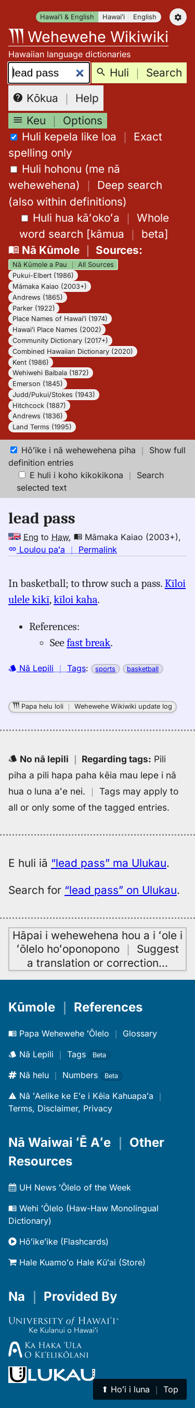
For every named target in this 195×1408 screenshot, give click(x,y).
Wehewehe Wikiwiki (88, 37)
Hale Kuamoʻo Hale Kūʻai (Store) (77, 1262)
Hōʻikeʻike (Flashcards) (58, 1241)
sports (105, 669)
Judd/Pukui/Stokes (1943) (53, 394)
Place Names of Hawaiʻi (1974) (60, 318)
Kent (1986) (30, 362)
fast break (88, 642)
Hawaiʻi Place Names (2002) (57, 329)
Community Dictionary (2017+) (60, 340)
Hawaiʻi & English (67, 17)
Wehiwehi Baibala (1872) (50, 372)
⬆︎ (139, 1389)
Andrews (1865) (37, 297)
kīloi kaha (75, 599)
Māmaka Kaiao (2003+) (49, 286)
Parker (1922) (33, 308)
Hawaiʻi (113, 17)
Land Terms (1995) (42, 427)
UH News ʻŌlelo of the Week (69, 1187)
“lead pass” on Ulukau (120, 890)
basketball (143, 669)
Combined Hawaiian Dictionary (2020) (72, 351)
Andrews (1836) (37, 416)
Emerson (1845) (37, 383)
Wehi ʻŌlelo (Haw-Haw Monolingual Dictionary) (83, 1214)
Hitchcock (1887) (39, 405)
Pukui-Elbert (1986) (43, 275)
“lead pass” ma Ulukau (108, 862)
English (145, 17)
